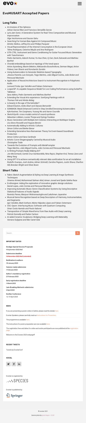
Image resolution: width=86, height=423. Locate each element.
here (56, 311)
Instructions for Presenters (46, 315)
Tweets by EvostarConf (14, 350)
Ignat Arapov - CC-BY (48, 415)
